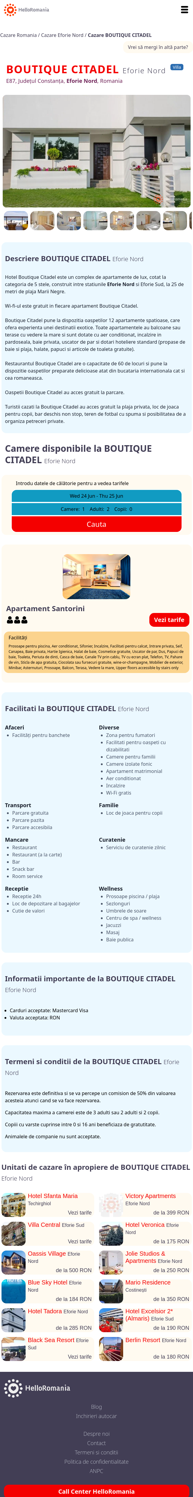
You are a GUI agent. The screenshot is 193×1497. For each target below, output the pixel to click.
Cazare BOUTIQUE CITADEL (120, 35)
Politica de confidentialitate (96, 1461)
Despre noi (96, 1433)
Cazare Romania (19, 35)
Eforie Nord (144, 70)
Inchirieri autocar (96, 1416)
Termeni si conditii (96, 1452)
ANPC (96, 1470)
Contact (96, 1443)
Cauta (97, 524)
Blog (96, 1406)
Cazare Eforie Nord (63, 35)
